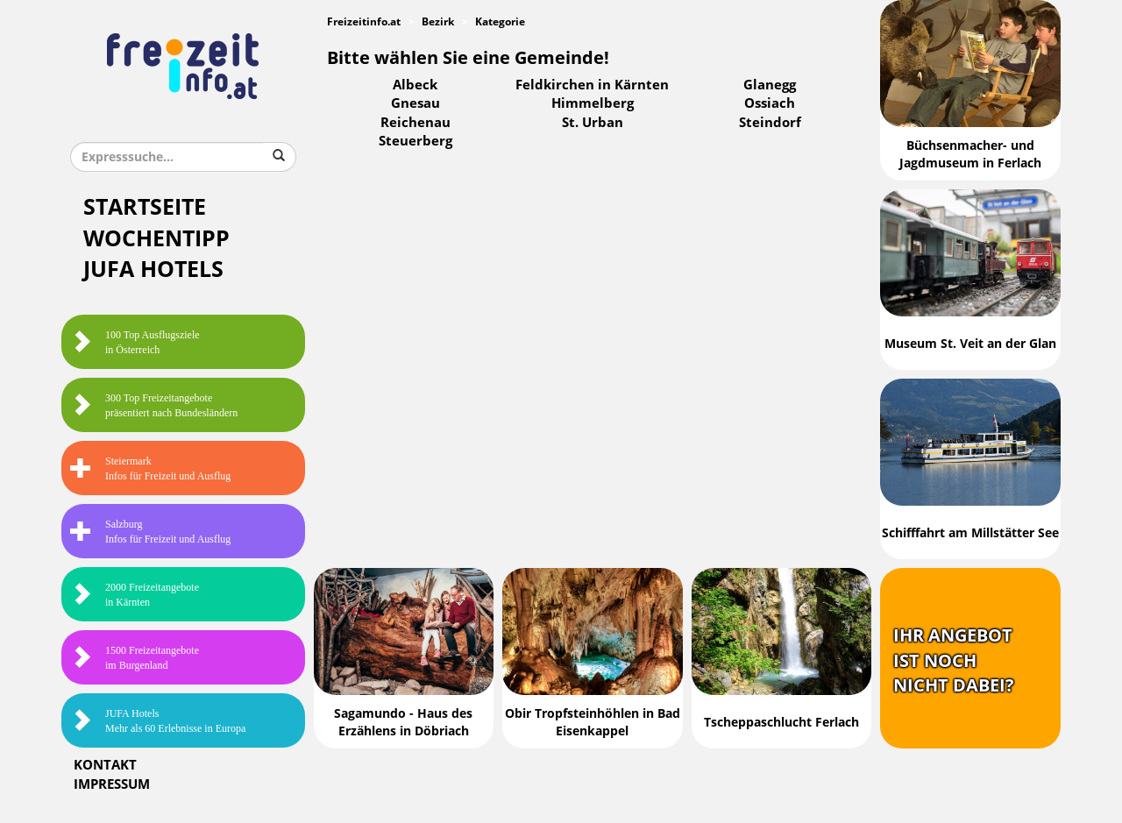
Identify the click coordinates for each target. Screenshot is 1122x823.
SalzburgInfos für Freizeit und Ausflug (150, 531)
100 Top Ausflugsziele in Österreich (135, 342)
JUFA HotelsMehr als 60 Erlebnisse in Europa (157, 720)
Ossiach (769, 103)
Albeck (415, 85)
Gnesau (415, 103)
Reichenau (415, 123)
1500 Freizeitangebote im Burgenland (134, 657)
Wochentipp (156, 239)
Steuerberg (415, 141)
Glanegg (769, 85)
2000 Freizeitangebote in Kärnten (134, 594)
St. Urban (592, 123)
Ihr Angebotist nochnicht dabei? (953, 660)
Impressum (112, 784)
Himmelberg (592, 103)
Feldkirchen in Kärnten (592, 85)
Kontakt (105, 765)
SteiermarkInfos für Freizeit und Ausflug (150, 468)
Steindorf (770, 123)
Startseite (144, 207)
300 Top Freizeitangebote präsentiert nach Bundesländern (154, 405)
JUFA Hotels (153, 269)
